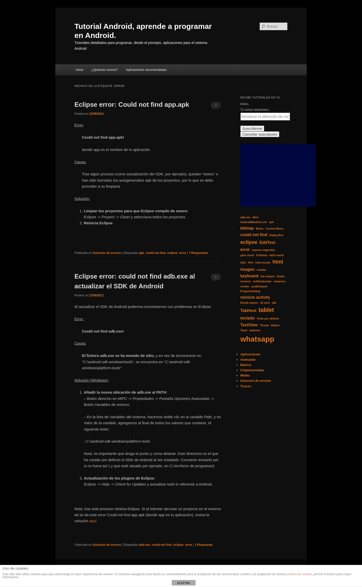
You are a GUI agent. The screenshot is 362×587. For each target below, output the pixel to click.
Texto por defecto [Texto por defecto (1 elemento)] (268, 318)
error (182, 253)
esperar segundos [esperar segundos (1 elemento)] (263, 249)
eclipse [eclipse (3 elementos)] (248, 242)
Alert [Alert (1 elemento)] (255, 217)
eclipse (172, 253)
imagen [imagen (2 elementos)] (247, 269)
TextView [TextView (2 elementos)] (249, 325)
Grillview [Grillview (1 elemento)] (261, 255)
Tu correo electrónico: (254, 110)
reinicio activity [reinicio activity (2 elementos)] (255, 297)
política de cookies (299, 574)
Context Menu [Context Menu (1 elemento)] (274, 228)
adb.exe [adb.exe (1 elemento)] (245, 217)
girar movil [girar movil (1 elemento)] (247, 255)
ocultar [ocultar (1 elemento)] (244, 286)
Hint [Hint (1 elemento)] (250, 262)
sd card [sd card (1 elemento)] (264, 302)
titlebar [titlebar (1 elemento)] (275, 325)
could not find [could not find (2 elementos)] (253, 234)
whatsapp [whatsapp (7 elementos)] (257, 339)
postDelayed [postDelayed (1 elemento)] (259, 286)
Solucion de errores (107, 253)
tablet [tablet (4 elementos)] (266, 310)
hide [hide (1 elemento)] (243, 262)
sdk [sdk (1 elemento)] (274, 302)
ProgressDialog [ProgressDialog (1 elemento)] (250, 291)
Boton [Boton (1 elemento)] (260, 228)
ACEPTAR (183, 582)
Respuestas (198, 253)
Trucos (245, 386)
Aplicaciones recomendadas (146, 70)
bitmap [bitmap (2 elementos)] (247, 228)
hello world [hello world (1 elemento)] (276, 255)
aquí (93, 521)
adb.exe (144, 545)
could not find (155, 253)
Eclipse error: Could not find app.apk (131, 104)
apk (141, 253)
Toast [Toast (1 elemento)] (243, 330)
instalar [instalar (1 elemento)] (261, 269)
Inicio (79, 70)
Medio (245, 375)
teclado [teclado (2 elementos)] (247, 318)
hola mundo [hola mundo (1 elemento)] (262, 262)
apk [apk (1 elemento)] (271, 222)
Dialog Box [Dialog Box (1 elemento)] (276, 235)
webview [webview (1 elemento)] (254, 330)
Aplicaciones (250, 354)
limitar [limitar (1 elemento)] (281, 276)
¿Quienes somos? (104, 70)
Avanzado (248, 359)
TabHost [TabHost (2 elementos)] (248, 310)
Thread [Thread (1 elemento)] (264, 325)
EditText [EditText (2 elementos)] (267, 242)
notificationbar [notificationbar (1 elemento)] (262, 281)
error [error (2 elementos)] (245, 249)
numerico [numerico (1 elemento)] (280, 281)
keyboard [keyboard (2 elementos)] (249, 276)
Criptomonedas (252, 370)
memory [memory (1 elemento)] (245, 281)
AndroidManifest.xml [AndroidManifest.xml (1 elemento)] (253, 222)
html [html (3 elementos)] (278, 261)
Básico (245, 365)
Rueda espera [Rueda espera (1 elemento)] (249, 302)
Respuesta (204, 545)
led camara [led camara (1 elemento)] (268, 276)
